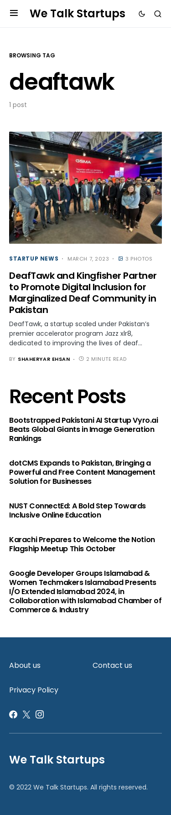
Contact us (112, 665)
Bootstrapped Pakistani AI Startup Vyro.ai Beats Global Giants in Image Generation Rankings (83, 429)
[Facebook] (13, 714)
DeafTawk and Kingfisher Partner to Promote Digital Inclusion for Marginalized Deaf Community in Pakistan (83, 292)
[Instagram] (40, 714)
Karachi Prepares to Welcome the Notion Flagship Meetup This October (82, 544)
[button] (14, 13)
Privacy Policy (33, 690)
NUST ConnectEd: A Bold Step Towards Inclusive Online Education (77, 511)
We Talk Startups (77, 13)
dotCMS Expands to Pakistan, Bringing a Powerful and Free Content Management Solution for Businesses (82, 472)
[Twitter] (26, 714)
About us (25, 665)
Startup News (33, 258)
